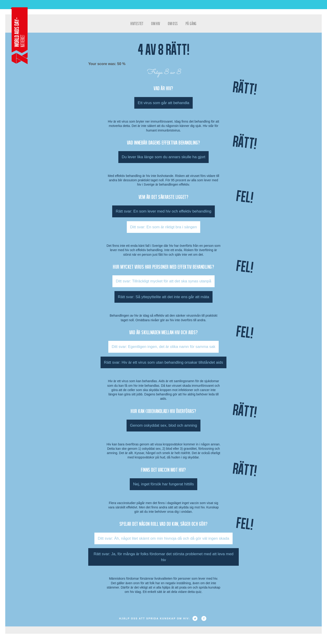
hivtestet (136, 23)
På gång (191, 23)
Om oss (173, 23)
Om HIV (155, 23)
